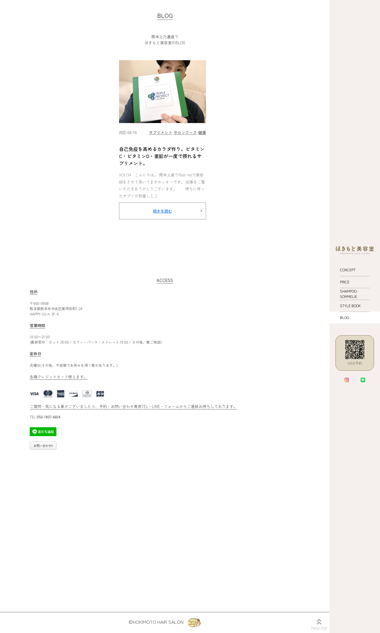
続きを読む (162, 211)
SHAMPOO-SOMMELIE (349, 293)
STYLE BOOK (350, 305)
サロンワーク (185, 132)
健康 (202, 132)
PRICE (344, 281)
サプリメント (160, 132)
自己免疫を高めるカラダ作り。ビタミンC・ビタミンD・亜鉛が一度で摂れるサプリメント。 (162, 156)
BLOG (344, 317)
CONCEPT (348, 269)
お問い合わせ (43, 445)
